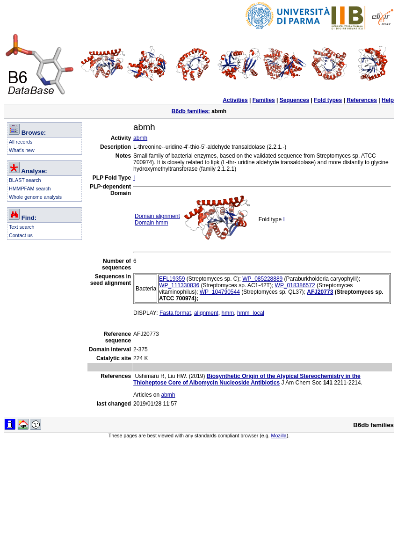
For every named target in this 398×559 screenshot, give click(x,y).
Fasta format (175, 313)
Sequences (294, 100)
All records (20, 142)
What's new (22, 150)
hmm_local (250, 313)
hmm (228, 313)
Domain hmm (151, 222)
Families (264, 100)
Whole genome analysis (35, 197)
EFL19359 (172, 279)
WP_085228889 (262, 279)
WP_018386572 (295, 285)
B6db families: (191, 111)
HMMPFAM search (30, 188)
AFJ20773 (320, 292)
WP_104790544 (220, 292)
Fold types (328, 100)
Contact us (21, 235)
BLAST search (25, 180)
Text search (22, 227)
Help (388, 100)
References (362, 100)
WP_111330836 (179, 285)
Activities (235, 100)
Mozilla (279, 435)
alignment (206, 313)
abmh (140, 138)
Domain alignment (157, 216)
